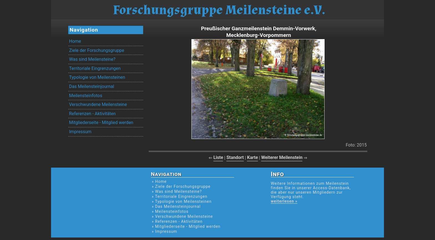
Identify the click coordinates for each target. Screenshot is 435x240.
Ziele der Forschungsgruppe (96, 50)
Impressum (80, 131)
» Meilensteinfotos (170, 211)
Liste (218, 157)
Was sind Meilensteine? (92, 59)
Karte (252, 157)
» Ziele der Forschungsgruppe (181, 186)
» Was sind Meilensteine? (177, 191)
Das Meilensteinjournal (91, 86)
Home (75, 41)
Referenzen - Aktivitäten (92, 113)
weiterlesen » (284, 201)
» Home (159, 181)
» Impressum (164, 231)
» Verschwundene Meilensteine (182, 216)
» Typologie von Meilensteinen (182, 201)
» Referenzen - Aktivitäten (177, 221)
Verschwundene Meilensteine (98, 104)
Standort (235, 157)
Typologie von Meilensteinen (97, 77)
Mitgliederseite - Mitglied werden (101, 122)
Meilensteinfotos (85, 95)
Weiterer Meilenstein (281, 157)
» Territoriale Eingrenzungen (179, 196)
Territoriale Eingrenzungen (95, 68)
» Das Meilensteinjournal (176, 206)
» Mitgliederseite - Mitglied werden (186, 226)
